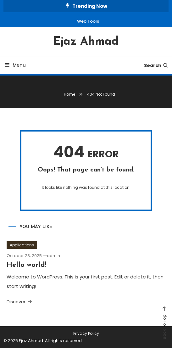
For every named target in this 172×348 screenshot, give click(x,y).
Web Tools (88, 21)
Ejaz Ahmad (86, 42)
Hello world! (27, 265)
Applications (22, 245)
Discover (20, 302)
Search (156, 65)
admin (53, 256)
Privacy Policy (86, 333)
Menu (14, 65)
